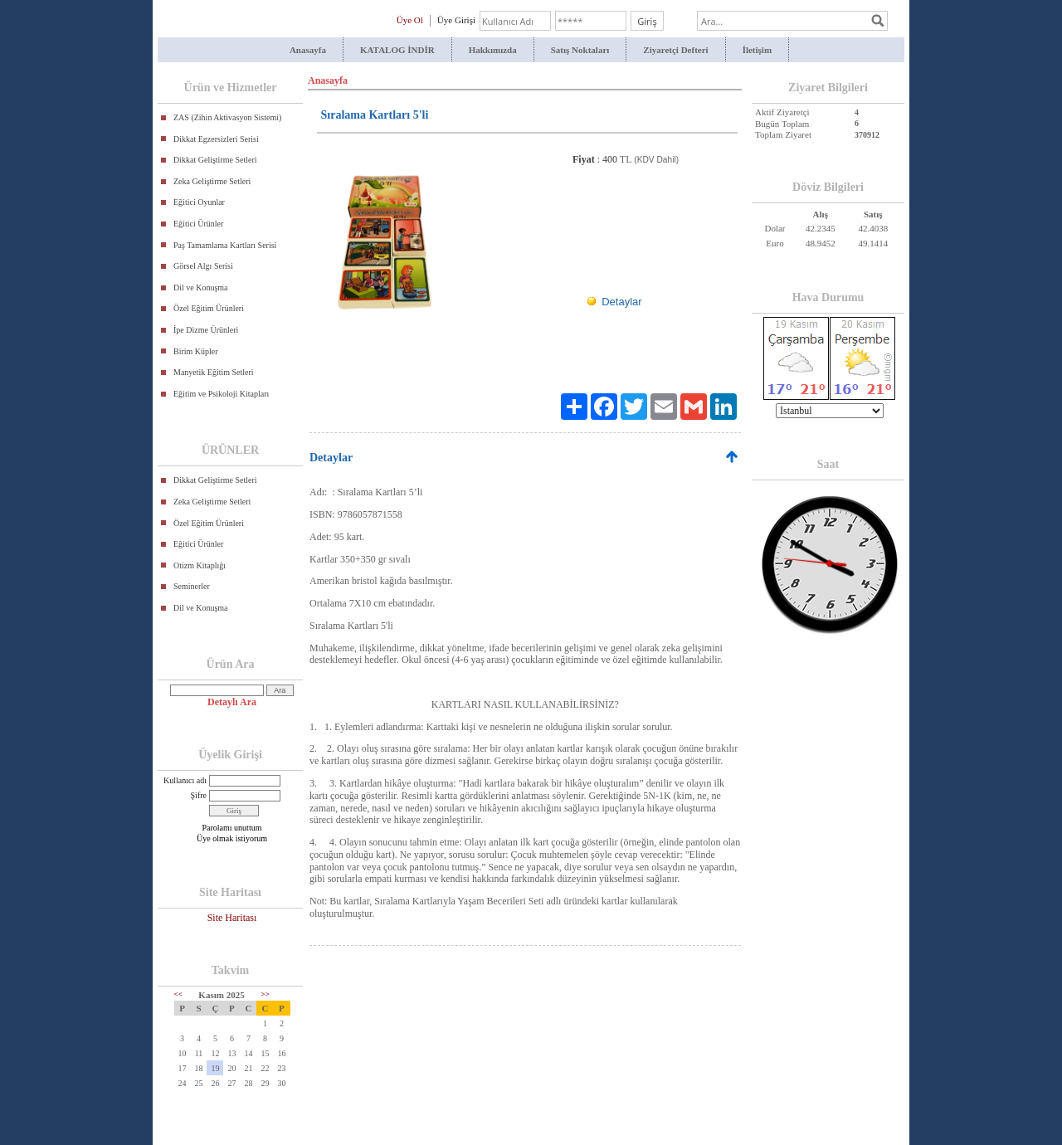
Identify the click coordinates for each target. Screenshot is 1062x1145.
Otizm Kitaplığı (199, 565)
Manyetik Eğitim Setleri (213, 372)
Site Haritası (232, 917)
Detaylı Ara (231, 702)
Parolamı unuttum (232, 827)
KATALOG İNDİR (397, 50)
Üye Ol (410, 20)
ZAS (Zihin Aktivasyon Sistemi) (227, 117)
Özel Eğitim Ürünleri (208, 308)
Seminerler (191, 586)
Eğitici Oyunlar (199, 202)
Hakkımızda (493, 50)
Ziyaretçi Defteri (675, 50)
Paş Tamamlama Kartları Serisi (224, 245)
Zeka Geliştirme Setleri (212, 181)
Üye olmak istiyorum (232, 838)
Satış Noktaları (580, 50)
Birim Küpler (195, 351)
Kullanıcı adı (185, 780)
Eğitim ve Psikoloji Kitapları (221, 393)
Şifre (199, 795)
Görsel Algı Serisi (203, 265)
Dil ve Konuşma (200, 287)
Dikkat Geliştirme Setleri (215, 159)
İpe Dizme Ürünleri (205, 329)
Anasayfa (308, 50)
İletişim (757, 50)
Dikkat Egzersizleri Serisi (216, 139)
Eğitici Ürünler (198, 223)
